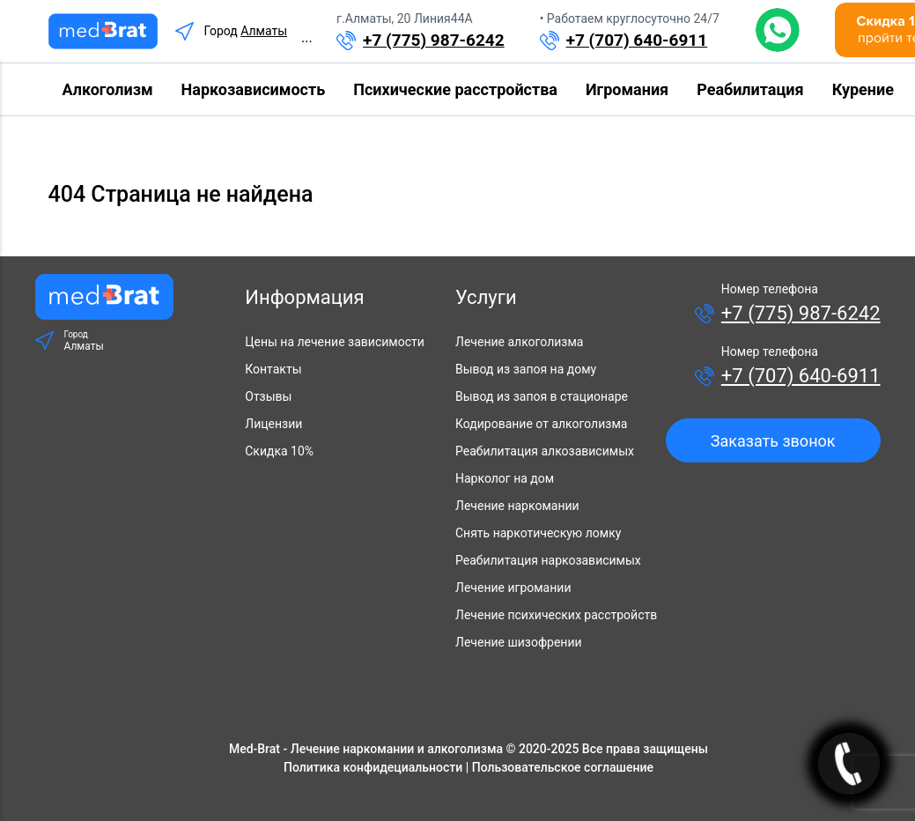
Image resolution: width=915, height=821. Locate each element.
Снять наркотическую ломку (538, 533)
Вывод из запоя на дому (525, 369)
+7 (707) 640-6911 (637, 40)
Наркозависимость (253, 89)
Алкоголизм (108, 89)
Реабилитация (750, 89)
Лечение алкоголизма (519, 342)
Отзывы (268, 396)
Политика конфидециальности (373, 767)
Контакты (273, 369)
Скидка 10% (279, 451)
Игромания (627, 89)
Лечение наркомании (517, 506)
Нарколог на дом (504, 478)
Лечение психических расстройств (556, 615)
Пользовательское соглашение (562, 767)
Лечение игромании (513, 588)
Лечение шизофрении (518, 642)
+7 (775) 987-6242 (434, 40)
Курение (863, 89)
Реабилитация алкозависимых (544, 451)
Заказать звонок (773, 441)
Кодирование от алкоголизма (541, 424)
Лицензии (273, 424)
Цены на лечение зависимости (334, 342)
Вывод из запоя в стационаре (541, 396)
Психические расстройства (455, 89)
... (307, 37)
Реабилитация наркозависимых (548, 560)
